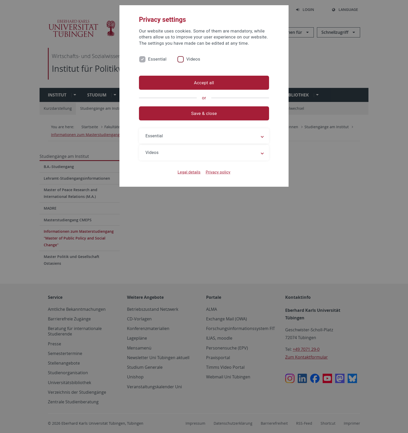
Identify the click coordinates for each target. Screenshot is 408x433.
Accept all (204, 82)
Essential (157, 59)
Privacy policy (218, 172)
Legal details (189, 172)
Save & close (204, 113)
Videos (193, 59)
